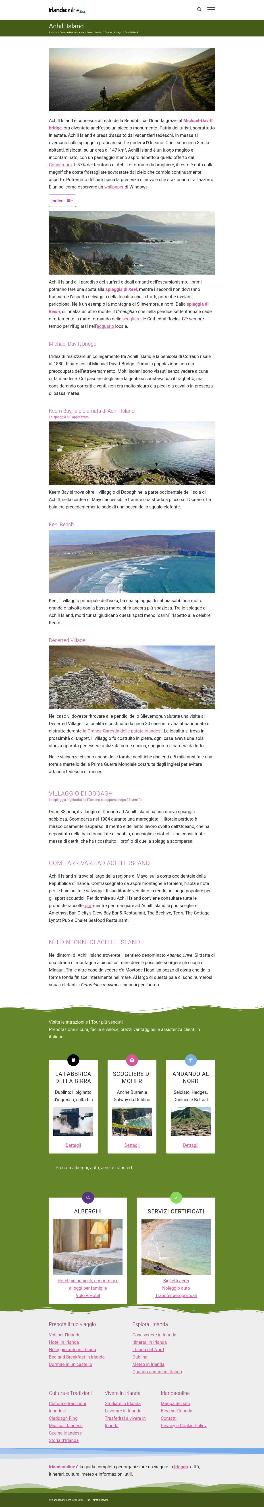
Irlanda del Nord (148, 1349)
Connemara (60, 164)
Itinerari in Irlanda (149, 1342)
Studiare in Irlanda (123, 1403)
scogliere (131, 319)
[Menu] (209, 10)
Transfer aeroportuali (176, 1295)
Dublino (140, 1357)
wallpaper (113, 187)
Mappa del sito (175, 1403)
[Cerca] (199, 10)
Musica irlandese (66, 1425)
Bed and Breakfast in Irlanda (77, 1357)
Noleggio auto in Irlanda (72, 1349)
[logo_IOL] (67, 10)
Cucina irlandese (65, 1433)
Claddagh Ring (63, 1418)
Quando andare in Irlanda (157, 1371)
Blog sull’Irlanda (176, 1411)
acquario (105, 326)
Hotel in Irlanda (64, 1342)
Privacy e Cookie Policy (184, 1425)
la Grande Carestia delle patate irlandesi (122, 731)
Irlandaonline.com (61, 1500)
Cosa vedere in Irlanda (154, 1335)
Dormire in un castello (70, 1364)
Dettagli (73, 1145)
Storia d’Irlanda (64, 1440)
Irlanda (181, 1466)
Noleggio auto (176, 1288)
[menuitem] (199, 10)
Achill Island (66, 26)
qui (88, 905)
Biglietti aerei (176, 1280)
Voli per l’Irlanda (65, 1335)
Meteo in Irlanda (148, 1364)
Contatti (169, 1418)
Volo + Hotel (88, 1295)
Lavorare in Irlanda (123, 1411)
